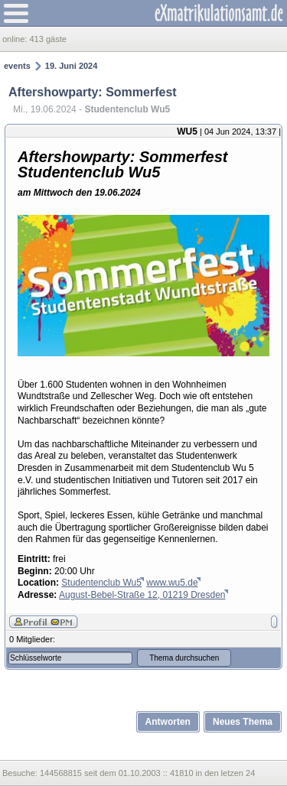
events (17, 65)
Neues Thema (242, 721)
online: (15, 39)
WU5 (187, 131)
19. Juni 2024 (71, 65)
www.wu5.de (171, 582)
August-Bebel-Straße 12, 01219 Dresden (142, 595)
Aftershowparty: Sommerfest (92, 92)
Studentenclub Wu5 (101, 582)
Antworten (168, 721)
